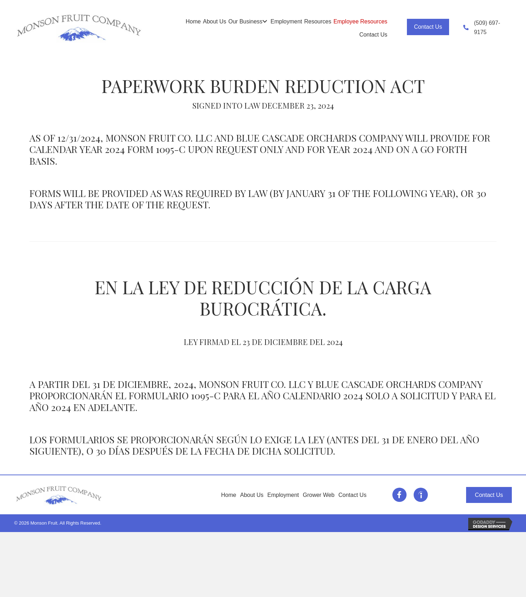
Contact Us (352, 495)
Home (228, 495)
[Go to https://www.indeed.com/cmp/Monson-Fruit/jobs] (421, 495)
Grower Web (319, 495)
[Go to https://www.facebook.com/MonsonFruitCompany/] (399, 495)
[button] (265, 21)
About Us (252, 495)
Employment (283, 495)
